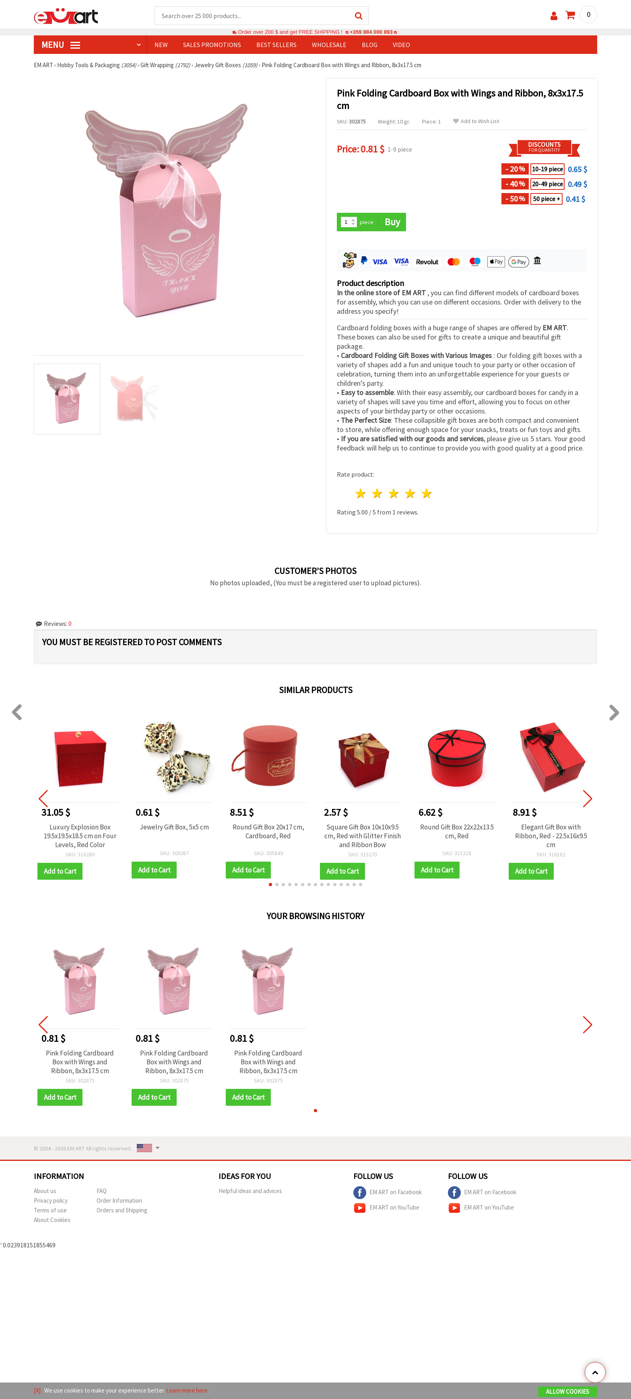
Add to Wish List (476, 121)
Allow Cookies (567, 1391)
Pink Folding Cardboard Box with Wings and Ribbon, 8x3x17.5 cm (80, 1062)
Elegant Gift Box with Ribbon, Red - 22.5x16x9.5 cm (551, 836)
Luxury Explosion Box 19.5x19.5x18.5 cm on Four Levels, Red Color (80, 836)
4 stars (410, 493)
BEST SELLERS (276, 45)
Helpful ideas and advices (250, 1191)
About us (45, 1191)
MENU (60, 44)
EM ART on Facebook (387, 1192)
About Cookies (52, 1220)
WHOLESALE (329, 45)
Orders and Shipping (122, 1210)
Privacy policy (51, 1200)
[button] (270, 884)
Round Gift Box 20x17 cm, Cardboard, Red (268, 831)
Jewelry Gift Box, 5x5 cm (174, 827)
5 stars (427, 493)
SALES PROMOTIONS (212, 45)
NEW (161, 45)
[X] (37, 1390)
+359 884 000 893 (371, 32)
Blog (369, 45)
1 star (361, 493)
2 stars (377, 493)
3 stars (394, 493)
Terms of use (50, 1210)
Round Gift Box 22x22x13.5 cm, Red (457, 831)
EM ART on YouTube (386, 1207)
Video (401, 45)
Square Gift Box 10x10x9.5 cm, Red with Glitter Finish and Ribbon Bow (362, 836)
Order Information (119, 1200)
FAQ (102, 1191)
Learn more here (187, 1390)
